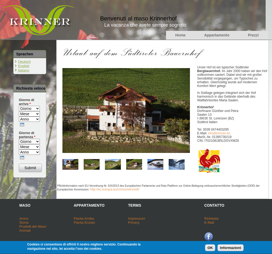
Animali (25, 230)
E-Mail (209, 222)
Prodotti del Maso (32, 226)
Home (180, 35)
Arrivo (23, 218)
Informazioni (230, 249)
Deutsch (24, 62)
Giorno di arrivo (26, 102)
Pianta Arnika (84, 218)
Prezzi (253, 35)
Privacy (133, 222)
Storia (23, 222)
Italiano (23, 70)
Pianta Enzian (84, 222)
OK (210, 249)
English (23, 66)
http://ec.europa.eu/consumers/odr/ (114, 189)
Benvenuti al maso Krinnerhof (138, 18)
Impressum (136, 218)
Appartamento (217, 35)
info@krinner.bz (219, 133)
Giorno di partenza (27, 135)
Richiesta (211, 218)
